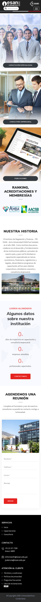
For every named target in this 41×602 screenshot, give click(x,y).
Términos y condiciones (13, 573)
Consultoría (8, 534)
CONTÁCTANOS (20, 376)
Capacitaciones (10, 531)
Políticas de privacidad (13, 576)
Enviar (10, 501)
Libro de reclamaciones (13, 584)
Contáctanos (20, 598)
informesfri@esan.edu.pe (16, 557)
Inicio (6, 527)
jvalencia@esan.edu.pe (15, 560)
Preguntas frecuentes (12, 580)
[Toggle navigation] (36, 8)
